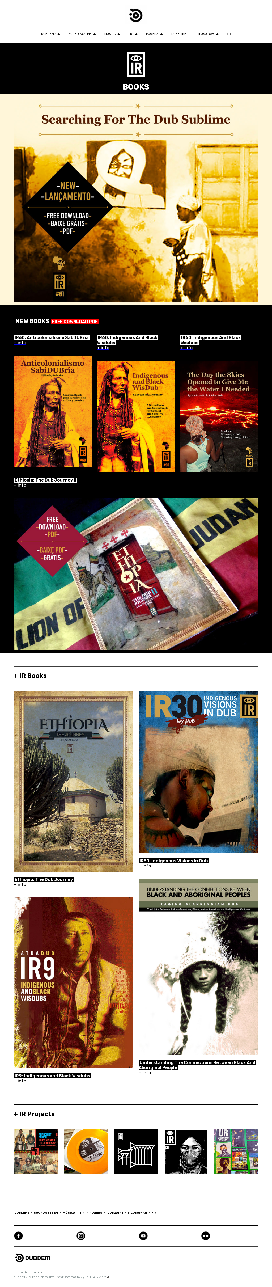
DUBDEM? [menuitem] (48, 34)
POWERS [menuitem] (152, 34)
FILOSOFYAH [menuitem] (205, 34)
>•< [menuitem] (229, 34)
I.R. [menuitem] (131, 34)
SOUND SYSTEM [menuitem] (80, 34)
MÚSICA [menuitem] (110, 34)
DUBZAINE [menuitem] (178, 34)
